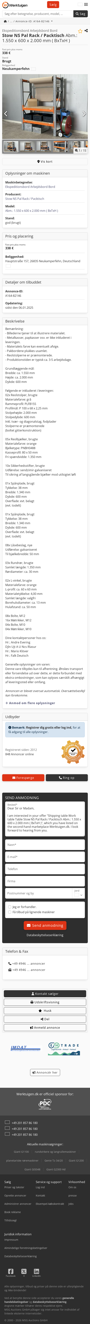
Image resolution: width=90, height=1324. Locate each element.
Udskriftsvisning (45, 1002)
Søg (80, 14)
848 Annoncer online (19, 754)
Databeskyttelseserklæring (45, 935)
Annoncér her (45, 1072)
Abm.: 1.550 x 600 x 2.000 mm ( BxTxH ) (31, 211)
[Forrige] (6, 114)
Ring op (66, 778)
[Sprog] (80, 4)
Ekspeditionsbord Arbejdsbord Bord (30, 187)
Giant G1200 (76, 1160)
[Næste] (84, 114)
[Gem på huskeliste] (80, 31)
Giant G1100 (21, 1151)
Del (45, 1019)
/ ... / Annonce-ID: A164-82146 (27, 21)
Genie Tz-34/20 (54, 1160)
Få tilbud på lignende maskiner (34, 912)
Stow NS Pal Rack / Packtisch (24, 199)
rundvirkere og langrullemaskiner (55, 1151)
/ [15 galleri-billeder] (80, 150)
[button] (86, 4)
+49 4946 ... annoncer (26, 964)
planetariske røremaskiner (22, 1160)
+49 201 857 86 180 (25, 1123)
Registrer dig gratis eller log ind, (49, 727)
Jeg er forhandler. (25, 907)
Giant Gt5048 (32, 1169)
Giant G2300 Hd (56, 1169)
